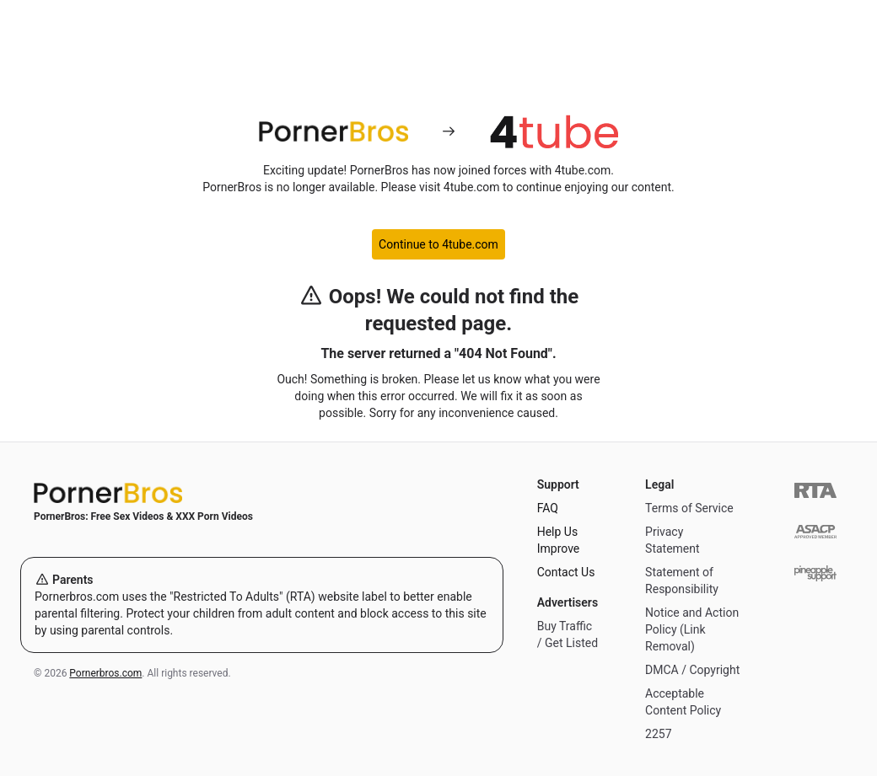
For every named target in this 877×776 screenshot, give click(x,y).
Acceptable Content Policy (683, 702)
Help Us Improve (558, 540)
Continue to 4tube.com (438, 244)
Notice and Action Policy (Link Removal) (692, 629)
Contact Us (566, 572)
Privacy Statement (672, 540)
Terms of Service (689, 508)
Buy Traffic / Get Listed (567, 634)
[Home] (262, 493)
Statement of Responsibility (681, 580)
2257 (658, 734)
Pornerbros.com (105, 673)
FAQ (547, 508)
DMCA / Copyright (692, 670)
